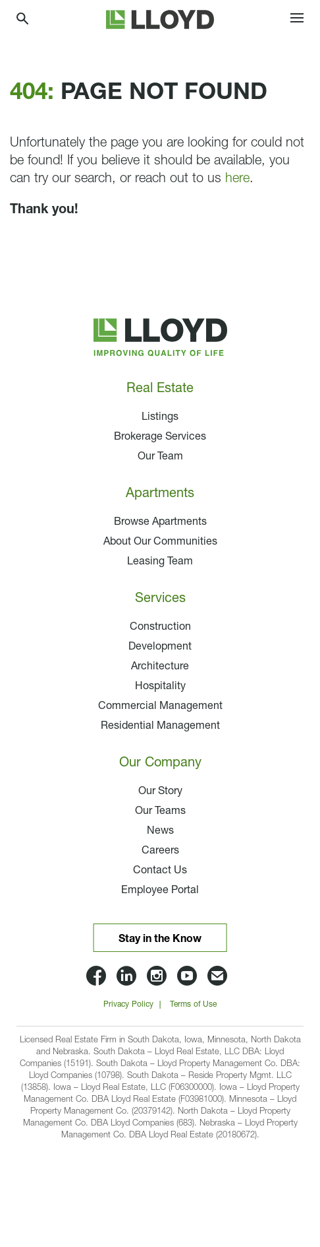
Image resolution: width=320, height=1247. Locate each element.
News (160, 831)
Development (160, 647)
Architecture (160, 666)
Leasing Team (160, 561)
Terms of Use (193, 1005)
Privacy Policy (128, 1005)
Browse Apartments (160, 522)
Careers (160, 851)
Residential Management (160, 726)
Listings (160, 417)
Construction (160, 627)
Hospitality (160, 686)
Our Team (160, 457)
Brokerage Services (160, 437)
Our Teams (160, 811)
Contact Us (160, 870)
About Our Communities (160, 542)
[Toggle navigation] (297, 19)
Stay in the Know (160, 939)
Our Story (160, 791)
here (237, 178)
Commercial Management (160, 706)
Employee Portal (160, 890)
